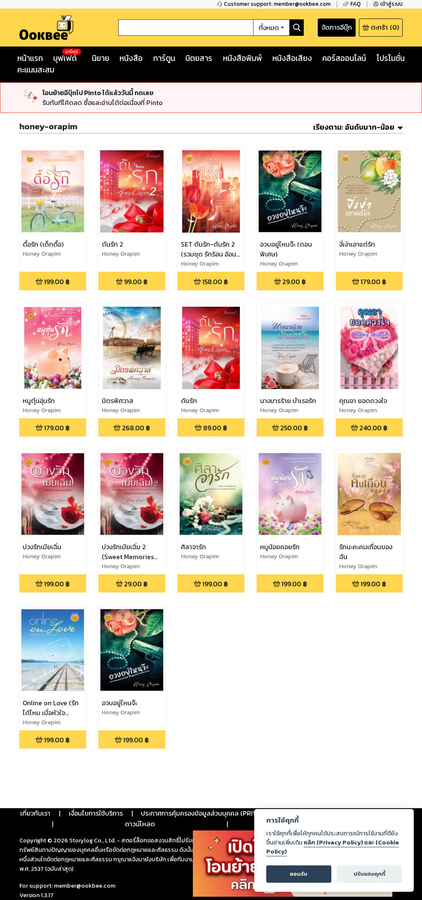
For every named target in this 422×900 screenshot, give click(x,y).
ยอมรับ (298, 874)
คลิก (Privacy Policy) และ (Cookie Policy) (332, 847)
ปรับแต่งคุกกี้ (369, 874)
